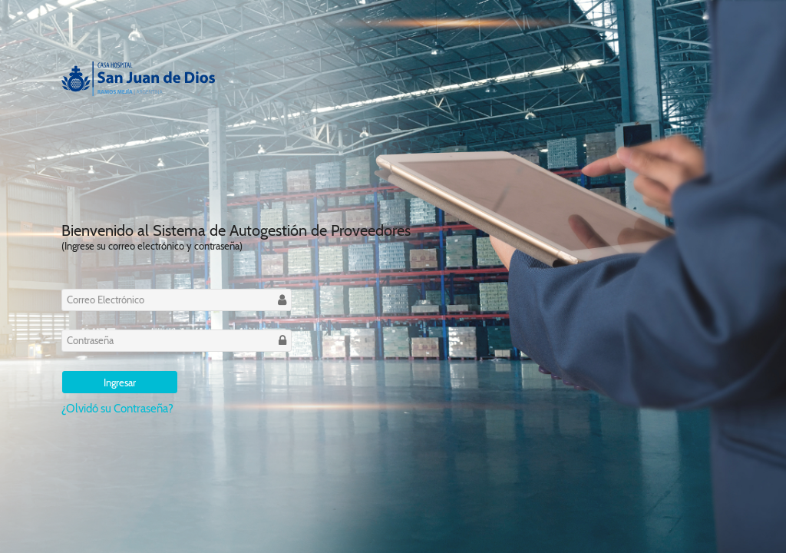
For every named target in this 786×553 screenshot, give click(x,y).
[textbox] (176, 300)
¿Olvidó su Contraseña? (117, 409)
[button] (119, 382)
